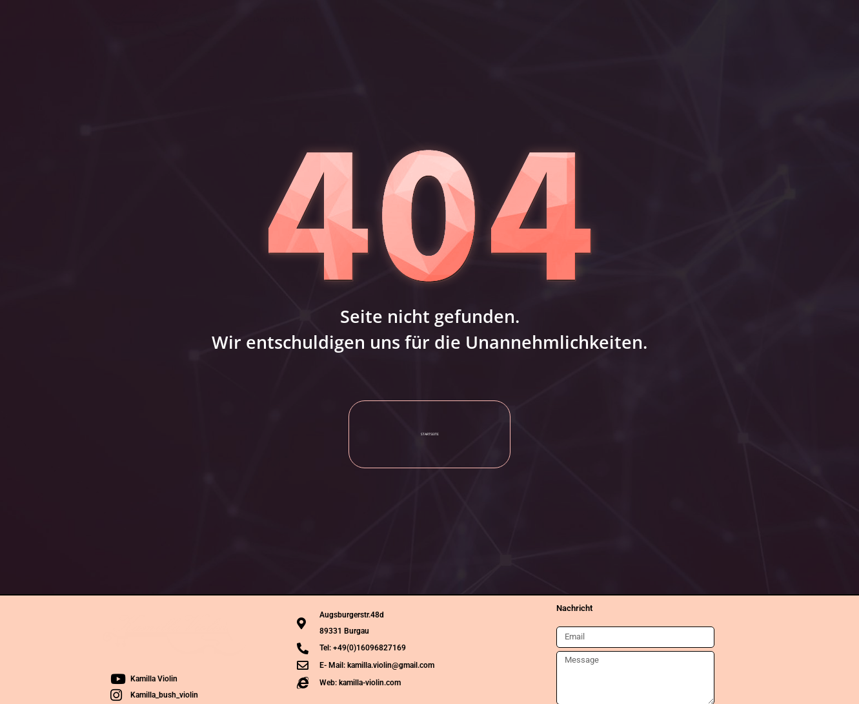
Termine (357, 19)
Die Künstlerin (282, 19)
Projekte (480, 19)
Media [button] (417, 19)
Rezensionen (553, 19)
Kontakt (624, 19)
